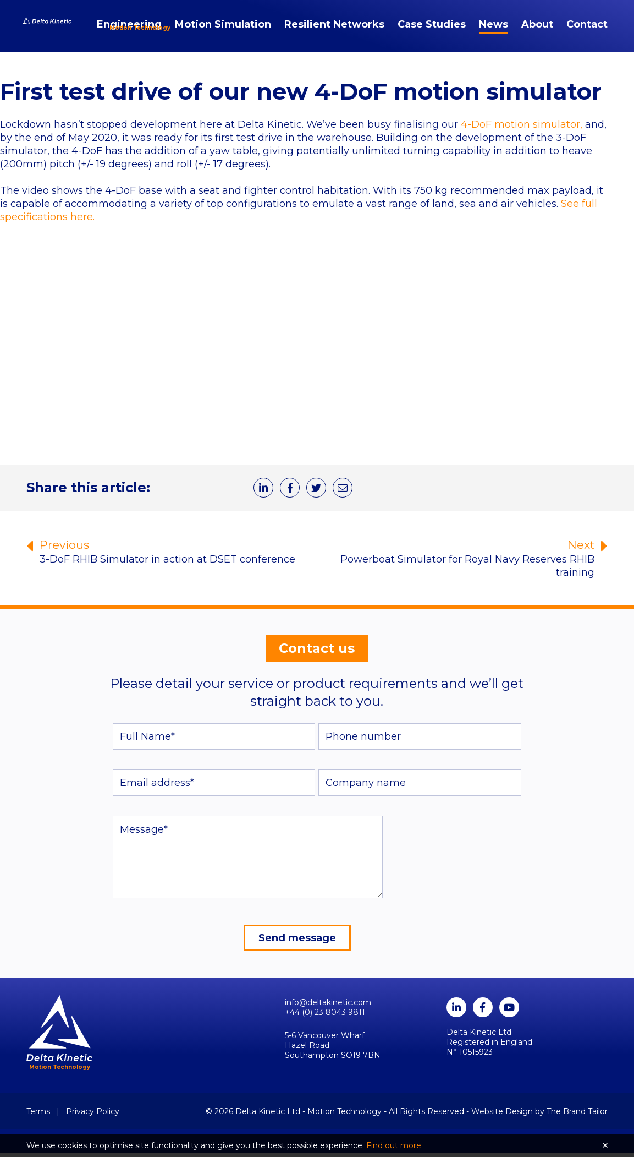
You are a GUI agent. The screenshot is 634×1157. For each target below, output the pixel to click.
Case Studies (432, 31)
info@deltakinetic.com (328, 1007)
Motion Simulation (223, 31)
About (537, 31)
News (493, 31)
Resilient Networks (334, 31)
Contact (587, 31)
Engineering (129, 31)
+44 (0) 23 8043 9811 (325, 1017)
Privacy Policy (92, 1116)
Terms (38, 1116)
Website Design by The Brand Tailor (539, 1116)
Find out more (393, 1145)
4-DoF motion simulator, (521, 127)
